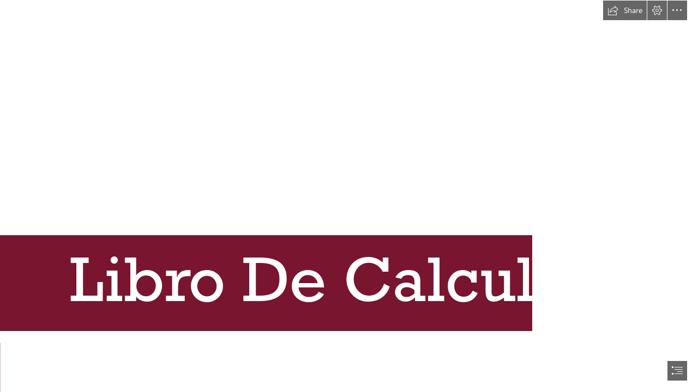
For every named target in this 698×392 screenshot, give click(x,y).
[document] (349, 196)
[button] (625, 10)
